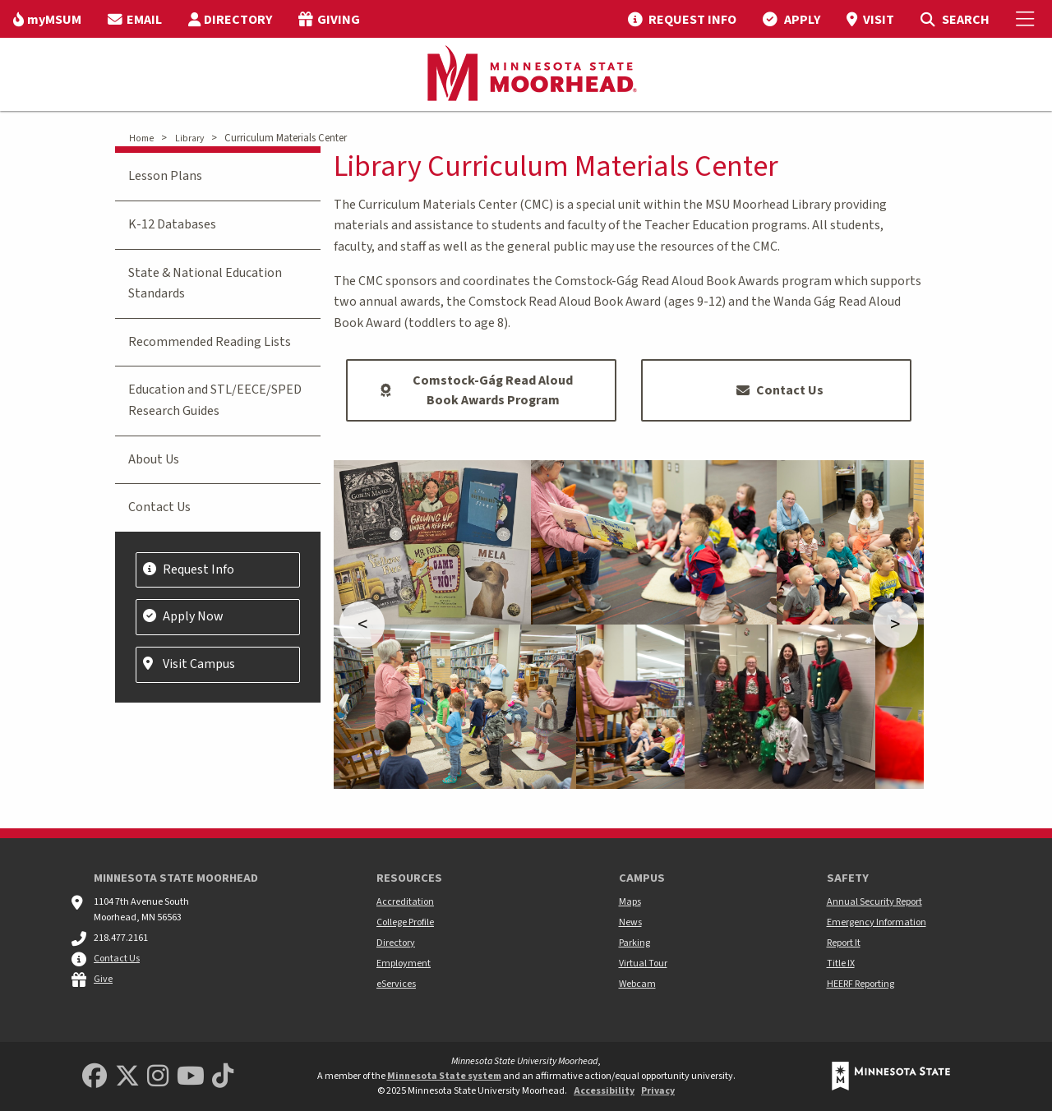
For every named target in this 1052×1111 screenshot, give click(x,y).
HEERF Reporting (860, 984)
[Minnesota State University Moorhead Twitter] (127, 1077)
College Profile (405, 922)
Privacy (658, 1091)
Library (189, 138)
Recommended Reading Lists (209, 342)
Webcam (637, 984)
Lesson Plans (165, 176)
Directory (395, 943)
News (630, 922)
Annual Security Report (874, 902)
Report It (844, 943)
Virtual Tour (643, 963)
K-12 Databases (172, 224)
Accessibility (604, 1091)
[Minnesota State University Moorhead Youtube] (191, 1077)
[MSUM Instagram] (157, 1077)
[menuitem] (47, 19)
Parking (634, 943)
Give (103, 979)
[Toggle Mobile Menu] (1027, 19)
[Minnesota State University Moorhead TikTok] (222, 1077)
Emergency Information (876, 922)
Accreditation (405, 902)
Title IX (841, 963)
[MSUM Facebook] (94, 1077)
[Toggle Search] (954, 19)
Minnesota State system (444, 1076)
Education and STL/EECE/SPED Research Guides (215, 400)
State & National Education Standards (205, 283)
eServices (396, 984)
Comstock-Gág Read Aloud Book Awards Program (477, 390)
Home (141, 138)
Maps (630, 902)
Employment (403, 963)
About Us (153, 459)
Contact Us (780, 390)
